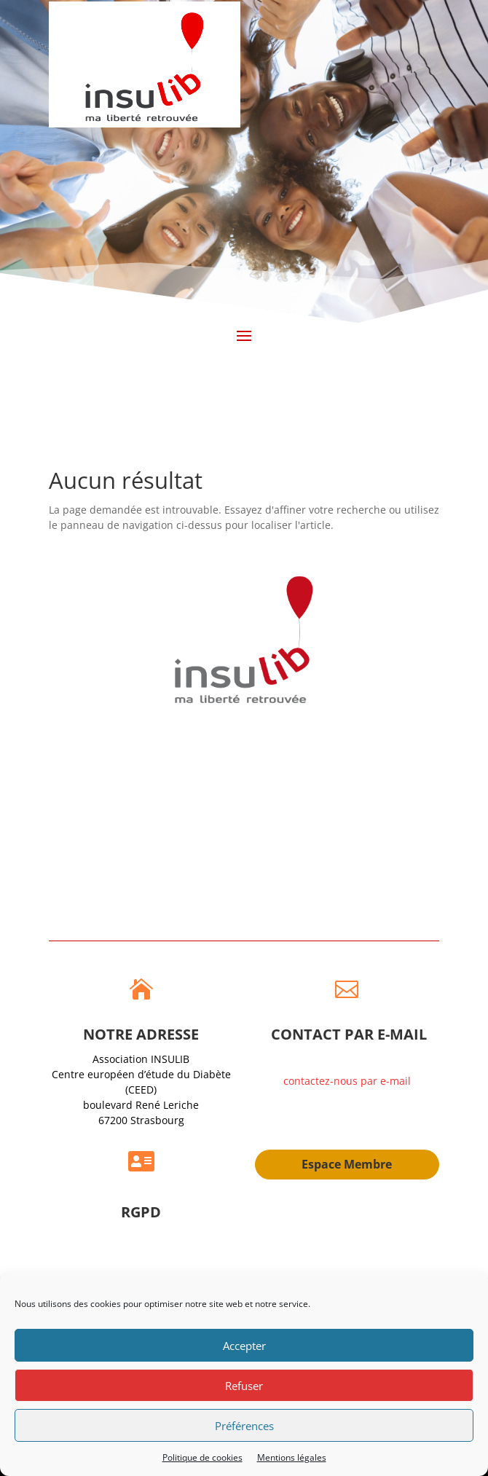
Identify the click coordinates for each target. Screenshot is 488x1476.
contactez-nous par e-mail (347, 1081)
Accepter (244, 1345)
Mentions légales (291, 1457)
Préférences (244, 1425)
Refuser (244, 1385)
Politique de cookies (202, 1457)
